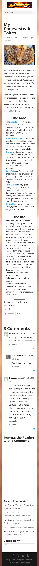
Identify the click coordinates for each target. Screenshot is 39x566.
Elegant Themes (24, 559)
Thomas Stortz (10, 512)
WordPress (25, 562)
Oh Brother (11, 204)
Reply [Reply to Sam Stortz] (32, 370)
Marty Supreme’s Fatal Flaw (22, 527)
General (28, 38)
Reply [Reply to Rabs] (32, 348)
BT (5, 527)
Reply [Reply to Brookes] (32, 428)
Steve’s (9, 152)
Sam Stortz (9, 38)
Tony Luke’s (11, 184)
